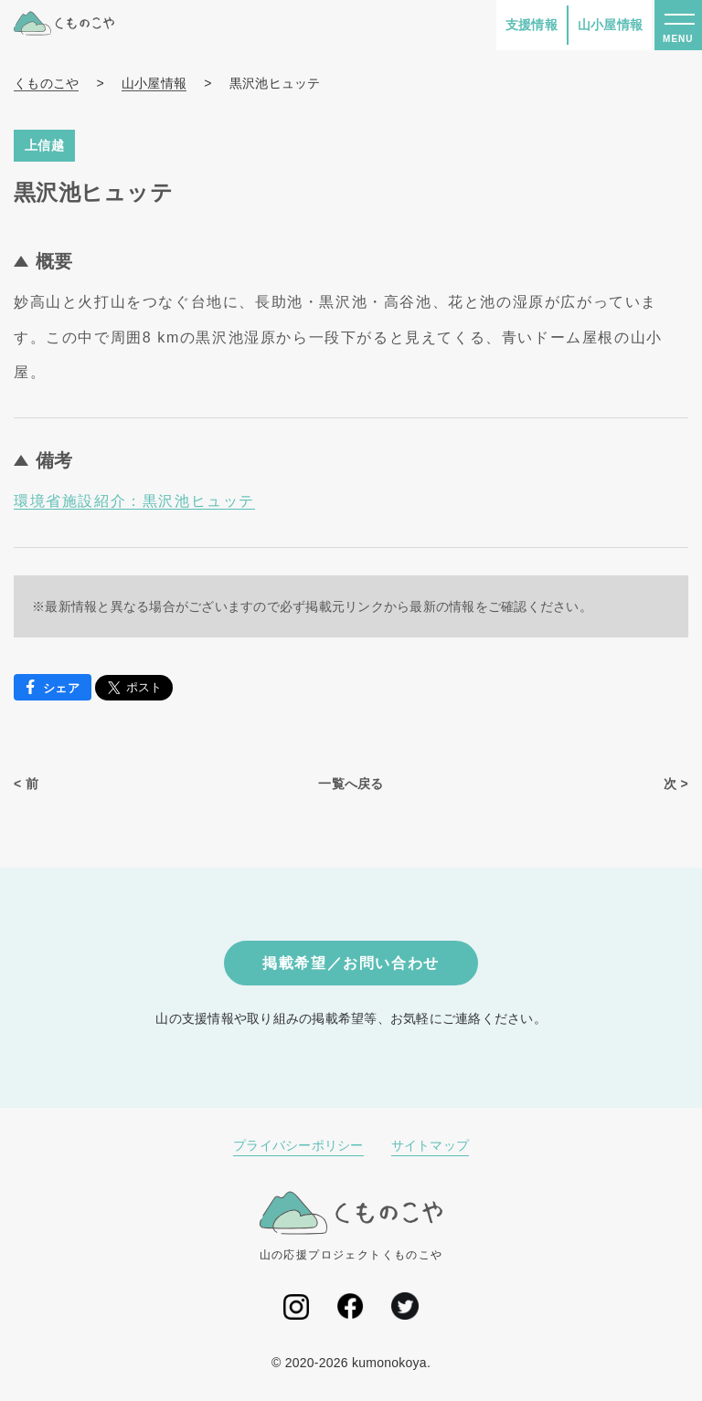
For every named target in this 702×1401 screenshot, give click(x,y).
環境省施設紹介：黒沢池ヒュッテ (134, 501)
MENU (678, 39)
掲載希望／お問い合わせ (351, 963)
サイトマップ (430, 1145)
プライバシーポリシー (298, 1145)
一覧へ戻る (350, 783)
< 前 (26, 783)
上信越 (44, 145)
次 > (676, 783)
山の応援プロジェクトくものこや (351, 1225)
